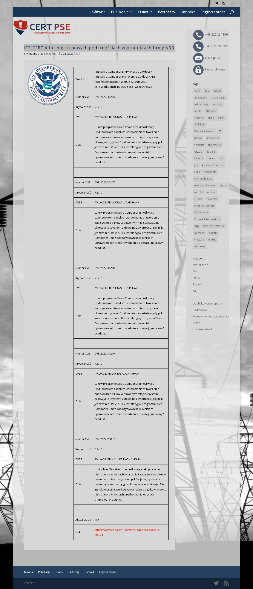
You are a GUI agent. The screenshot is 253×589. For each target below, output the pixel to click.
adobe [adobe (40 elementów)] (217, 90)
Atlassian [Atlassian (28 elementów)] (210, 111)
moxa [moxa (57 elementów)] (223, 185)
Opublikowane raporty (207, 303)
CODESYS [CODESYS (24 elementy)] (199, 124)
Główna (99, 12)
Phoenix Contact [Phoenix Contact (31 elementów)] (204, 206)
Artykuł (197, 284)
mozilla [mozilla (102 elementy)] (198, 192)
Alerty (196, 278)
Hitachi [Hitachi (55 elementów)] (198, 158)
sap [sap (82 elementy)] (196, 226)
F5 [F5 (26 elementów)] (220, 131)
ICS (78, 53)
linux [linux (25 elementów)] (197, 172)
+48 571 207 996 (210, 46)
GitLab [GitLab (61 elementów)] (198, 151)
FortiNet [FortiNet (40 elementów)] (199, 145)
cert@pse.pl (207, 58)
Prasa (196, 323)
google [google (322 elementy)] (210, 151)
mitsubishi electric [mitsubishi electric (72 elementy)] (205, 185)
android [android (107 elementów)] (217, 104)
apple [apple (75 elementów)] (197, 111)
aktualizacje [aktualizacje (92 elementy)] (201, 104)
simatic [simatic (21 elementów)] (213, 233)
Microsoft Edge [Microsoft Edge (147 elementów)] (203, 178)
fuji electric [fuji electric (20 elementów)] (214, 145)
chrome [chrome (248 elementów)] (199, 118)
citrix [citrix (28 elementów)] (221, 118)
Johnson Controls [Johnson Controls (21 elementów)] (212, 165)
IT (194, 297)
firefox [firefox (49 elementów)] (198, 138)
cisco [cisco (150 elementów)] (211, 118)
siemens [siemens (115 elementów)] (199, 233)
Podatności (200, 310)
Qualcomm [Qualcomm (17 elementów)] (201, 212)
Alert (196, 271)
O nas (143, 12)
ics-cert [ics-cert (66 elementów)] (211, 158)
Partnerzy (166, 12)
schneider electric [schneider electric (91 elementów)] (213, 226)
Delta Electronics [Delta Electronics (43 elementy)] (204, 131)
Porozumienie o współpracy (211, 316)
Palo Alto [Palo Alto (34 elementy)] (212, 199)
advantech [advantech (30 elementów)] (200, 97)
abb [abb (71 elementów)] (206, 90)
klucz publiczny (209, 69)
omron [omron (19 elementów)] (211, 192)
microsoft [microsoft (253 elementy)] (210, 172)
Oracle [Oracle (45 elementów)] (198, 199)
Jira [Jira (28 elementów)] (196, 165)
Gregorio (51, 53)
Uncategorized (202, 329)
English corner (212, 12)
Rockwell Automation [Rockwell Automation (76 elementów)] (207, 219)
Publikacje (120, 12)
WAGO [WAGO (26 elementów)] (212, 239)
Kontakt (188, 12)
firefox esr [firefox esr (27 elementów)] (212, 138)
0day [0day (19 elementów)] (197, 90)
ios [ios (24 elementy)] (221, 158)
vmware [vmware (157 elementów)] (199, 239)
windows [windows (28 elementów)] (199, 246)
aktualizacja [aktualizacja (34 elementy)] (218, 97)
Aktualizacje (200, 265)
